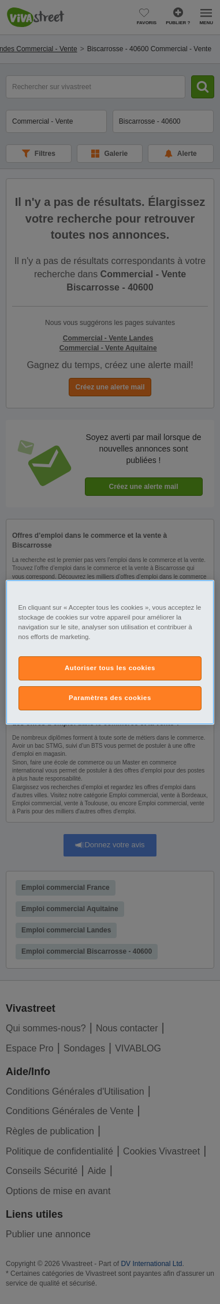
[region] (110, 651)
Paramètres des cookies (110, 697)
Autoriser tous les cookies (110, 667)
